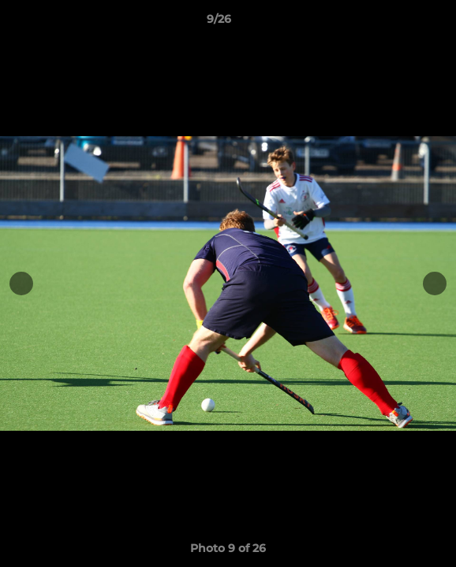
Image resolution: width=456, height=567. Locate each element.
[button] (399, 23)
